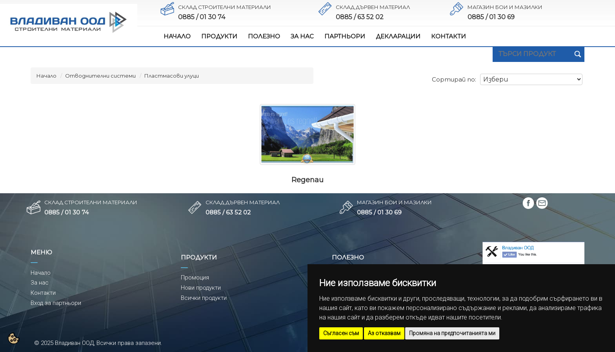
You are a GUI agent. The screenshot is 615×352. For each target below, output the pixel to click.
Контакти (43, 292)
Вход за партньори (56, 303)
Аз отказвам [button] (384, 333)
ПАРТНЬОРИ (344, 36)
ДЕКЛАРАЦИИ (398, 36)
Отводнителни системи (100, 76)
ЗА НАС (302, 36)
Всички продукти (204, 297)
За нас (40, 282)
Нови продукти (201, 287)
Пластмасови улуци (171, 76)
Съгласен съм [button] (341, 333)
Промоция (195, 277)
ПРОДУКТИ (219, 36)
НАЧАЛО (177, 36)
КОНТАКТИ (448, 36)
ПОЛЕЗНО (264, 36)
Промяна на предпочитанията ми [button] (452, 333)
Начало (46, 76)
